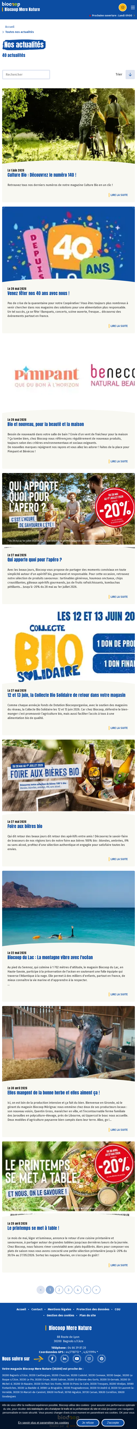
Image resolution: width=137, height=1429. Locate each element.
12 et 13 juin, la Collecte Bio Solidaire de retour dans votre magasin (66, 695)
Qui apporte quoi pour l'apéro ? (34, 559)
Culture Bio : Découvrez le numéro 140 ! (41, 175)
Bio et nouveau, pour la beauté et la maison (45, 424)
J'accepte (113, 1422)
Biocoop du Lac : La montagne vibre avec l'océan (50, 957)
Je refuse (88, 1422)
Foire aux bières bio (24, 826)
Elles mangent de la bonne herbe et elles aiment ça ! (53, 1092)
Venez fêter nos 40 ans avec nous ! (38, 293)
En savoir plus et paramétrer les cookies (43, 1422)
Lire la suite (120, 195)
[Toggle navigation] (133, 8)
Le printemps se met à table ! (33, 1228)
